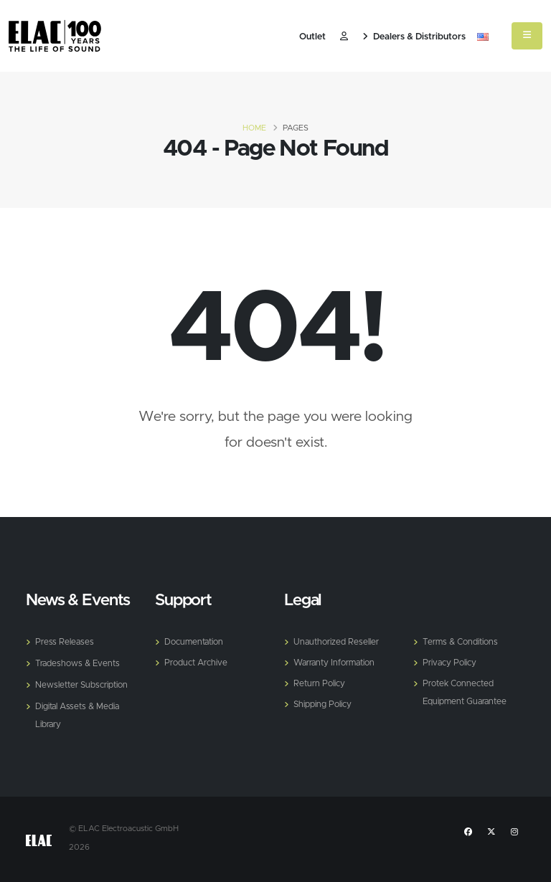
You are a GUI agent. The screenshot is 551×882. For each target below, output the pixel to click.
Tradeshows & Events (79, 662)
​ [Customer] (344, 37)
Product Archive (198, 661)
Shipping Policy (323, 701)
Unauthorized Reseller (338, 641)
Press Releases (65, 641)
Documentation (196, 641)
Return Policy (320, 681)
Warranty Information (338, 661)
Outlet (312, 37)
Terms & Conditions (463, 641)
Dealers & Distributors (414, 37)
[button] (483, 37)
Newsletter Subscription (84, 683)
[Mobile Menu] (527, 35)
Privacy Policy (451, 661)
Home (254, 128)
